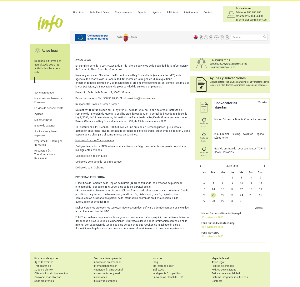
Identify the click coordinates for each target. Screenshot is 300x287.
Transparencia (123, 12)
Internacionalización (105, 265)
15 (222, 189)
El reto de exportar (44, 125)
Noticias (157, 258)
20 (203, 195)
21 (213, 195)
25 (250, 195)
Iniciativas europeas (105, 280)
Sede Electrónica (99, 12)
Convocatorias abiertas (47, 277)
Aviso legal (50, 51)
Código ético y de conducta (91, 155)
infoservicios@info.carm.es (139, 98)
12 (260, 183)
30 (232, 201)
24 (241, 195)
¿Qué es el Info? (43, 269)
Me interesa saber (163, 265)
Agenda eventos (43, 262)
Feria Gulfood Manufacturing (218, 223)
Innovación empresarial (107, 262)
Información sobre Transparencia (94, 140)
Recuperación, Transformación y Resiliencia (44, 154)
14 (213, 189)
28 (213, 201)
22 (222, 195)
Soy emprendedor (44, 92)
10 (241, 183)
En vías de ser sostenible (48, 108)
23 (232, 195)
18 (250, 189)
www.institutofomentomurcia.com (100, 190)
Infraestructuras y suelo (107, 273)
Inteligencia (191, 12)
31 (241, 201)
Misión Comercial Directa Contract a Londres (240, 119)
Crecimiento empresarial (108, 258)
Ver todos (259, 208)
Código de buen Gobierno (89, 167)
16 (232, 189)
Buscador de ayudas (46, 258)
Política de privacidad (224, 269)
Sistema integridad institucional (230, 277)
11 (250, 183)
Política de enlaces (223, 265)
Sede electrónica (44, 280)
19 (260, 189)
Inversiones (100, 277)
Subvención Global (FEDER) (168, 277)
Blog (155, 262)
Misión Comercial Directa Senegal (221, 213)
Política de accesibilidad (226, 273)
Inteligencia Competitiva (167, 273)
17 (241, 189)
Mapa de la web (220, 258)
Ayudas (156, 12)
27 (203, 201)
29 (222, 201)
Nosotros (78, 12)
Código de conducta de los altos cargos (98, 161)
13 (203, 189)
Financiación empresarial (108, 269)
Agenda (142, 12)
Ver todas (262, 102)
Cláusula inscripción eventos (51, 273)
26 (260, 195)
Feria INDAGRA (210, 232)
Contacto (209, 12)
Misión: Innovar (43, 119)
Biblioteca (172, 12)
